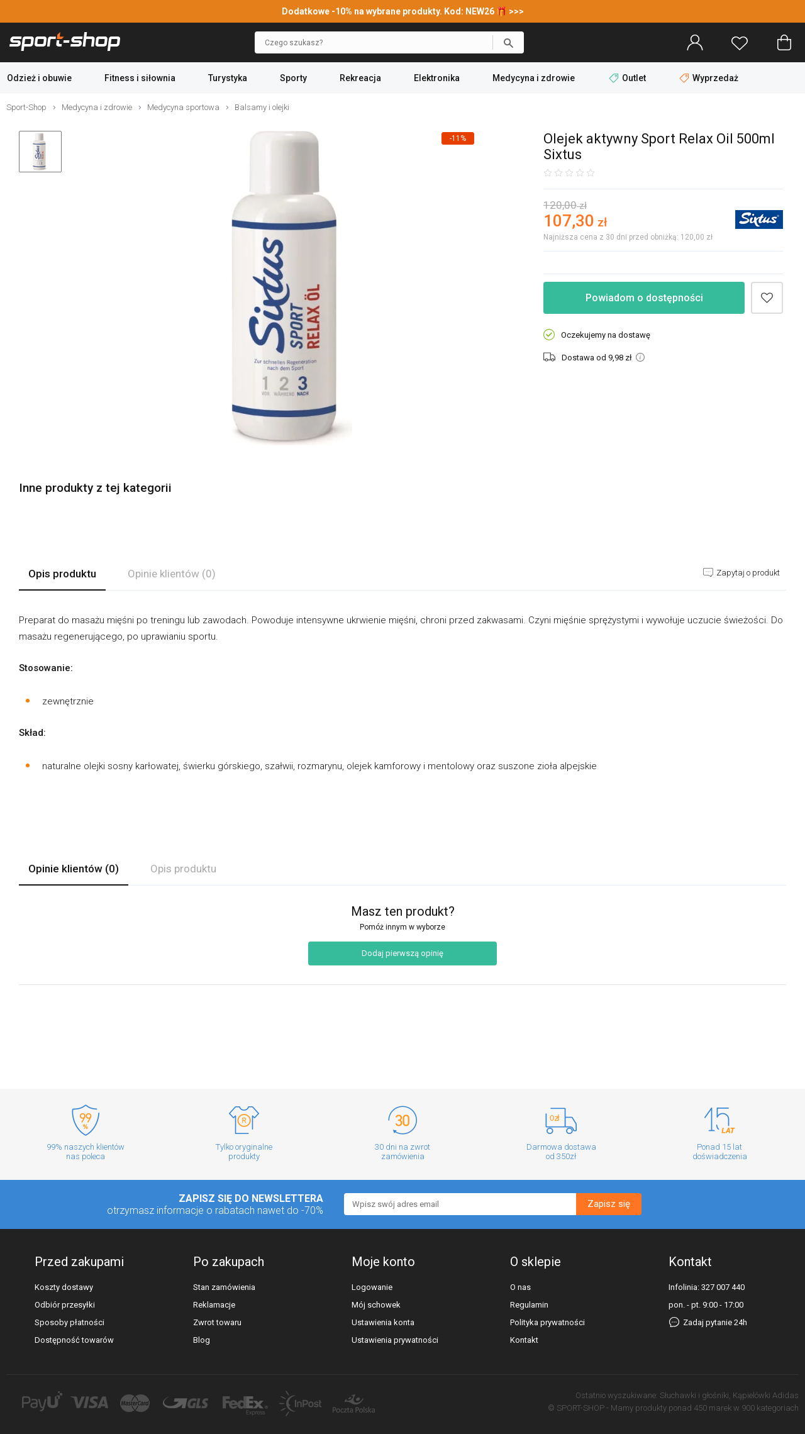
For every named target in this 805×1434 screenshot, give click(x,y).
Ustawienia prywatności (395, 1340)
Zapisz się (608, 1203)
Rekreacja (360, 78)
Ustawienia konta (383, 1322)
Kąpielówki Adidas (766, 1395)
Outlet (628, 78)
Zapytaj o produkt (747, 572)
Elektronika (437, 78)
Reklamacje (214, 1304)
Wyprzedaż (708, 78)
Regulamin (529, 1304)
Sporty (293, 78)
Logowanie (372, 1287)
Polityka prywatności (547, 1322)
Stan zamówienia (224, 1287)
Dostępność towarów (74, 1340)
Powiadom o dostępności (644, 298)
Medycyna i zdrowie (533, 78)
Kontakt (524, 1340)
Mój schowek (376, 1304)
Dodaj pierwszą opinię (402, 953)
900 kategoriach (770, 1408)
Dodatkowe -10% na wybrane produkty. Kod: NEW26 (389, 11)
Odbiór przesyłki (65, 1304)
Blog (201, 1340)
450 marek (712, 1408)
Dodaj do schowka (767, 298)
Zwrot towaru (217, 1322)
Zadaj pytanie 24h (708, 1322)
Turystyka (227, 78)
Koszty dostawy (64, 1287)
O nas (520, 1287)
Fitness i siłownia (139, 78)
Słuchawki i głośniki (694, 1395)
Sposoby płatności (69, 1322)
